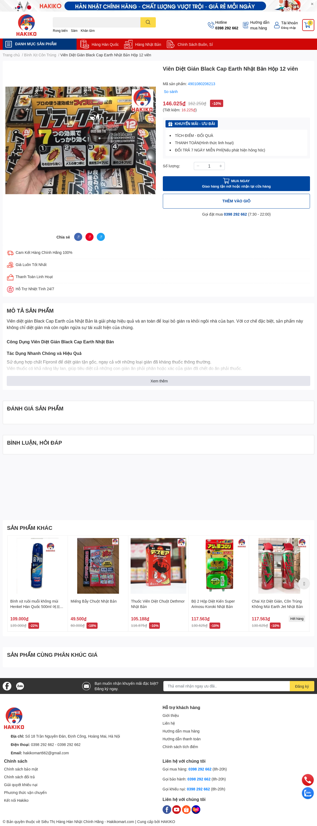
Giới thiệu (171, 715)
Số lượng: (171, 166)
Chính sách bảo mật (21, 769)
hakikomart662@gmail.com (46, 753)
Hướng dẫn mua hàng (259, 25)
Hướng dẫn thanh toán (182, 739)
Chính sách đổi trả (19, 777)
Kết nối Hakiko (16, 800)
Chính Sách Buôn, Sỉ (195, 44)
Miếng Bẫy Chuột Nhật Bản (94, 601)
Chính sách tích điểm (180, 746)
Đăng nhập (288, 27)
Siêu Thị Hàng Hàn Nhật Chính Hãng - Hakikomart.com (87, 821)
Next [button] (304, 583)
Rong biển (60, 31)
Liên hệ (169, 723)
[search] (148, 22)
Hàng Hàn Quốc (105, 44)
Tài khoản (289, 22)
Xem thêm (159, 381)
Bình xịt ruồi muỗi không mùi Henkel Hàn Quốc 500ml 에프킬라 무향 (37, 606)
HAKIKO (168, 821)
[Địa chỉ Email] (238, 686)
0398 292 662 (227, 28)
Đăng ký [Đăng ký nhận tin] (302, 686)
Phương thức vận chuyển (25, 792)
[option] (37, 583)
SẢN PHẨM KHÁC (29, 527)
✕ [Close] (312, 4)
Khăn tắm (88, 31)
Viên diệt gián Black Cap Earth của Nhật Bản (50, 320)
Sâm (74, 31)
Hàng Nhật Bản (148, 44)
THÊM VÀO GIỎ (236, 201)
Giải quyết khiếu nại (20, 784)
